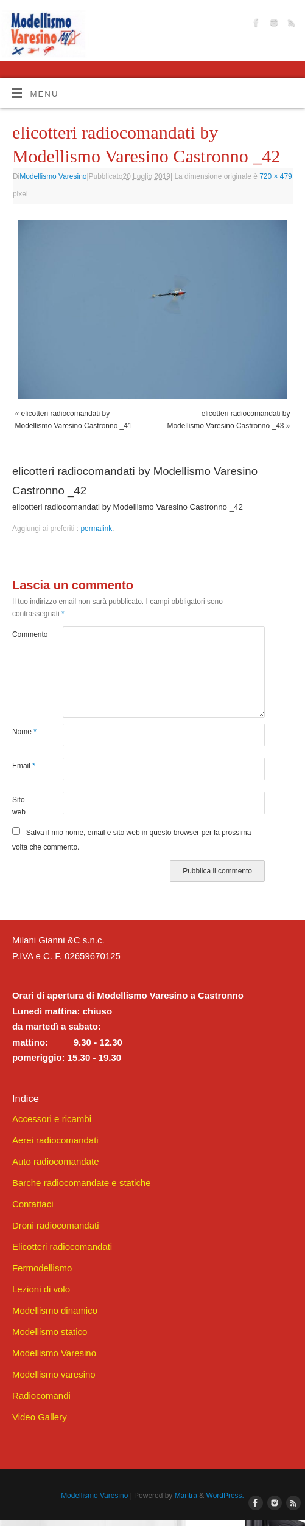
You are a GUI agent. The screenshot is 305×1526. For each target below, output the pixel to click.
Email (23, 765)
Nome (24, 731)
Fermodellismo (42, 1268)
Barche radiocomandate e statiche (81, 1182)
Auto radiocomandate (55, 1161)
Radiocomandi (41, 1395)
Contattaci (33, 1204)
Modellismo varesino (54, 1374)
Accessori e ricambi (51, 1119)
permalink (96, 528)
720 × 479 (275, 176)
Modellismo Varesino (52, 176)
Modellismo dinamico (54, 1310)
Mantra (186, 1495)
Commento (25, 634)
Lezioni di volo (41, 1289)
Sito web (19, 806)
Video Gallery (39, 1417)
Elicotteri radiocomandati (62, 1246)
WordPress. (225, 1495)
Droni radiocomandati (55, 1225)
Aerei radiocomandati (55, 1140)
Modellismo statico (49, 1332)
